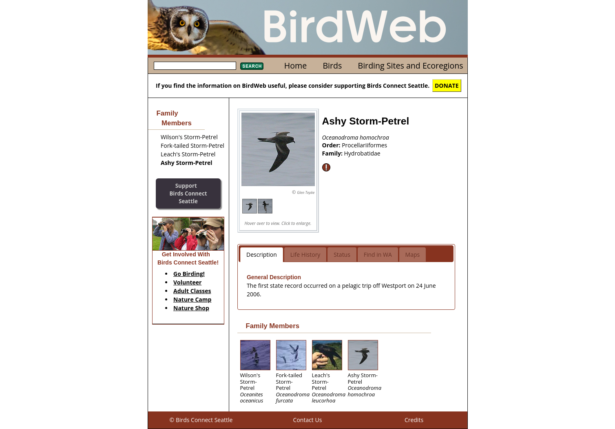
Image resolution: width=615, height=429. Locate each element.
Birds (332, 65)
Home (295, 65)
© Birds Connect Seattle (201, 420)
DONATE (447, 85)
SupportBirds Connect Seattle (188, 193)
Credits (414, 420)
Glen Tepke (305, 192)
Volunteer (187, 282)
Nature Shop (191, 308)
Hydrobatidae (362, 153)
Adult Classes (192, 291)
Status (342, 254)
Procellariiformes (364, 145)
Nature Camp (192, 299)
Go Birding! (189, 274)
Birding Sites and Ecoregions (410, 65)
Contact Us (307, 420)
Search (251, 66)
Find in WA (378, 254)
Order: (332, 145)
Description (261, 254)
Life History (305, 254)
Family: (333, 153)
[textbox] (195, 66)
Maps (412, 254)
